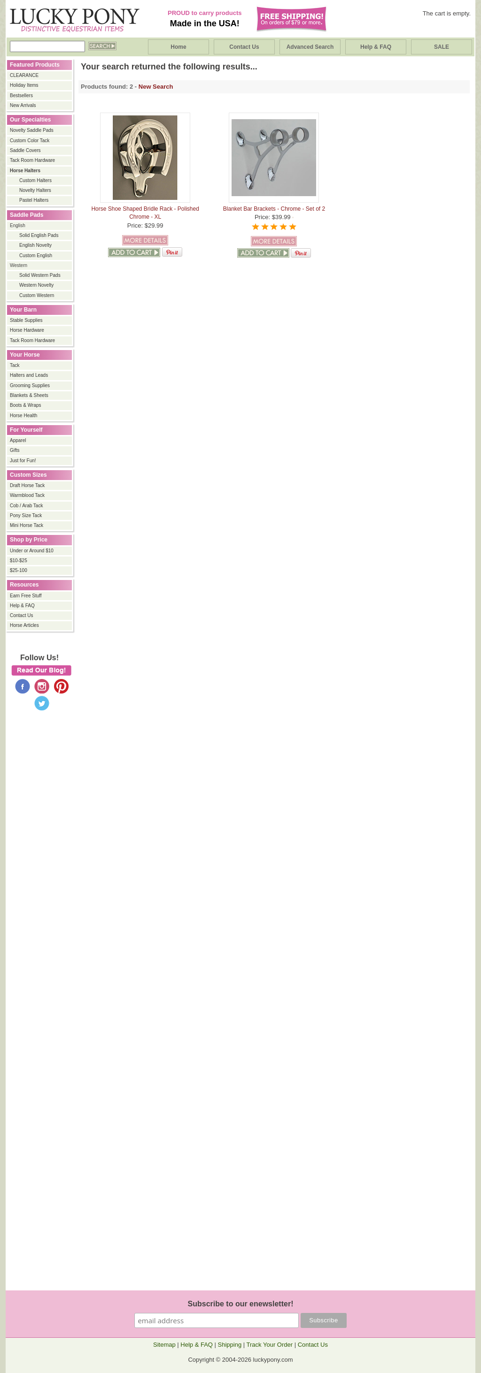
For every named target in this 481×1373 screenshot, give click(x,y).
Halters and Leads (29, 375)
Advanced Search (310, 47)
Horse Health (23, 415)
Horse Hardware (27, 330)
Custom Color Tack (29, 140)
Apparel (18, 440)
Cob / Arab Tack (26, 505)
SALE (441, 47)
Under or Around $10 (32, 550)
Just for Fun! (23, 460)
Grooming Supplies (30, 385)
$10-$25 (18, 560)
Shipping (230, 1344)
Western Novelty (36, 285)
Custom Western (36, 295)
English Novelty (35, 245)
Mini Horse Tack (26, 525)
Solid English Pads (38, 235)
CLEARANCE (24, 75)
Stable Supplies (26, 320)
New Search (156, 86)
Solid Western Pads (40, 275)
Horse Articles (24, 625)
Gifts (15, 450)
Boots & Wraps (25, 405)
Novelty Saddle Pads (32, 130)
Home (178, 47)
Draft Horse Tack (27, 485)
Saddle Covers (25, 150)
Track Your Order (270, 1344)
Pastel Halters (33, 200)
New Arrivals (23, 105)
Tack (15, 365)
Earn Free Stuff (26, 595)
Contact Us (244, 47)
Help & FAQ (375, 47)
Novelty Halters (35, 190)
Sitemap (164, 1344)
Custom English (35, 255)
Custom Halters (35, 180)
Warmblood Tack (27, 495)
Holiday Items (24, 85)
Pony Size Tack (26, 515)
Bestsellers (21, 95)
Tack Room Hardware (32, 160)
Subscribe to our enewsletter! (241, 1304)
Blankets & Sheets (29, 395)
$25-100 (18, 570)
